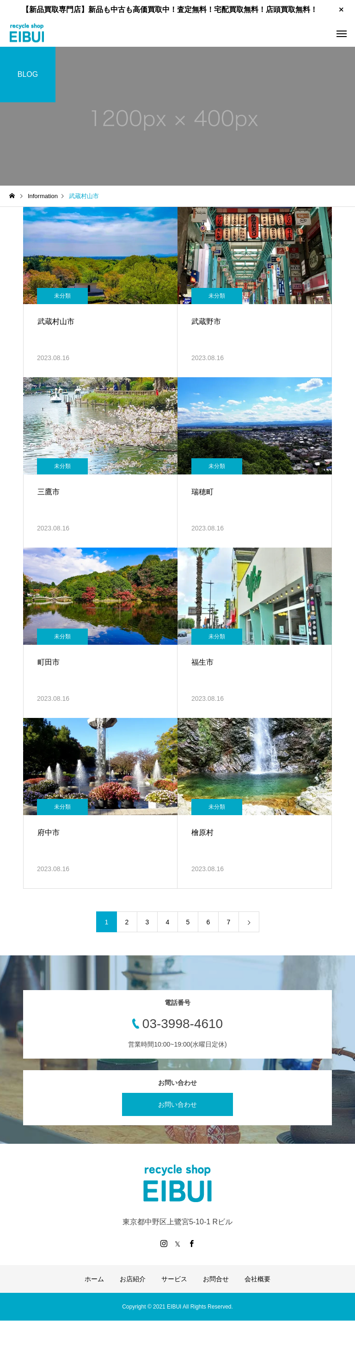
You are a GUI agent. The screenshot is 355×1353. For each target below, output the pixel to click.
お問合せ (216, 1279)
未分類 (62, 296)
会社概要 (257, 1279)
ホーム (94, 1279)
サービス (174, 1279)
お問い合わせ (177, 1104)
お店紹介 (133, 1279)
